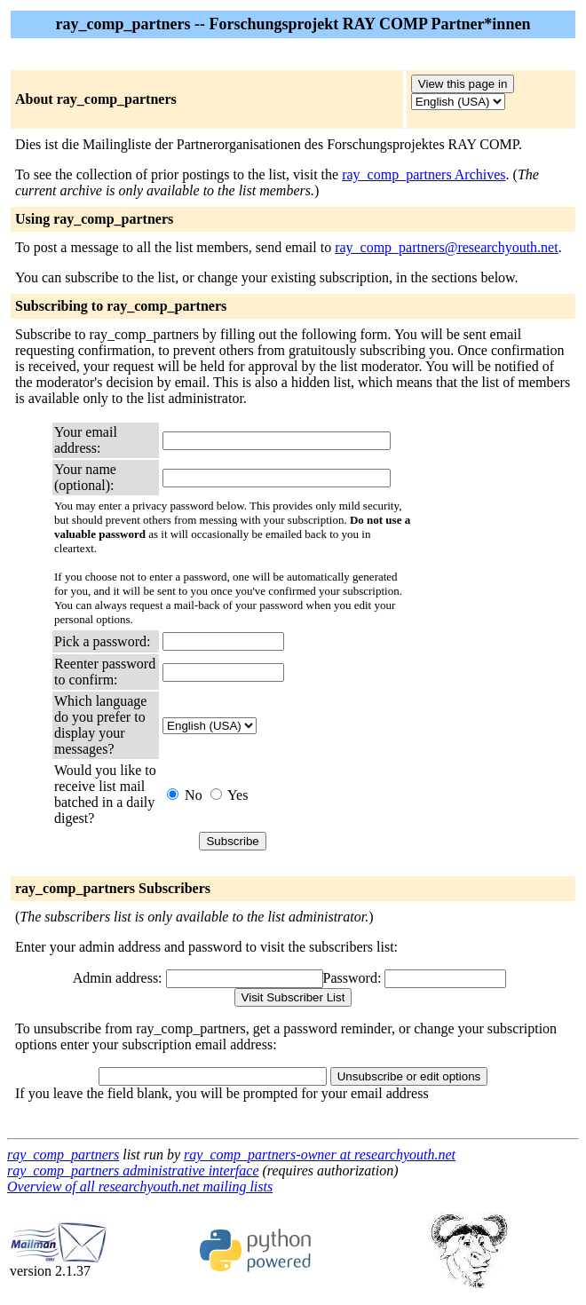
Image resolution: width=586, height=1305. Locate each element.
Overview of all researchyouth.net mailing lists (140, 1186)
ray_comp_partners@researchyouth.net (446, 247)
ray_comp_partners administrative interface (133, 1170)
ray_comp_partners (63, 1154)
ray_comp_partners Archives (423, 174)
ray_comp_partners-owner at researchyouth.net (319, 1154)
